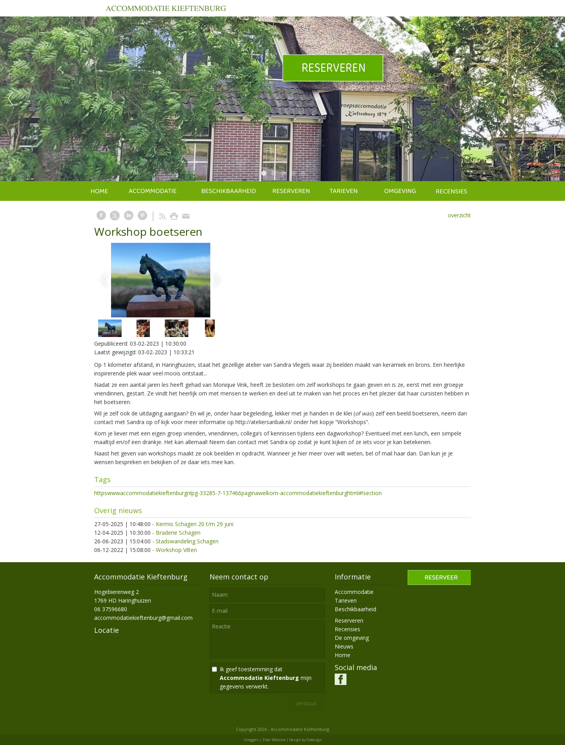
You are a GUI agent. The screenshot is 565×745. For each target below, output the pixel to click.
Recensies (347, 629)
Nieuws (344, 646)
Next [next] (555, 99)
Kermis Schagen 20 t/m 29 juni (194, 524)
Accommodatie (354, 592)
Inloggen (251, 739)
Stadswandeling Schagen (187, 541)
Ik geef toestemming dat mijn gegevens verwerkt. (266, 677)
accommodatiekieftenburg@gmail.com (143, 617)
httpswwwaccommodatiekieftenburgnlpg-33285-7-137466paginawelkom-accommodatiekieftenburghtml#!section (238, 493)
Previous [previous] (10, 99)
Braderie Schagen (178, 532)
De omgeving (352, 637)
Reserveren (349, 620)
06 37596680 (110, 609)
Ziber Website (274, 739)
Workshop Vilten (176, 550)
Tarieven (346, 600)
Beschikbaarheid (355, 609)
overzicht (459, 215)
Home (342, 655)
